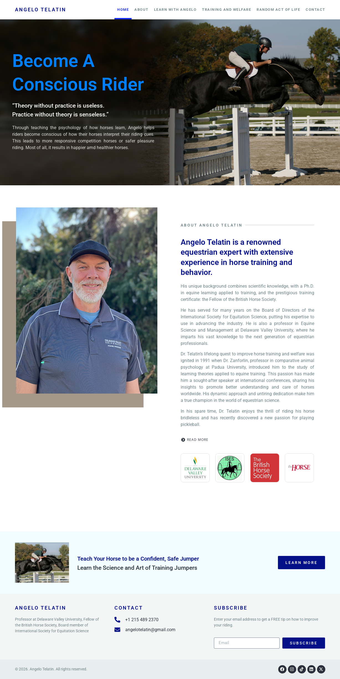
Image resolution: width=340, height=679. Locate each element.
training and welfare (226, 9)
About (141, 9)
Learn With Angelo (175, 9)
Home (123, 9)
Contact (315, 9)
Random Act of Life (278, 9)
